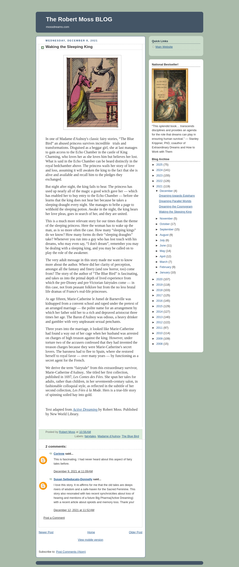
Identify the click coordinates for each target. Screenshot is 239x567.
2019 (160, 284)
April (163, 256)
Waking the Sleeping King (175, 211)
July (163, 240)
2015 (160, 306)
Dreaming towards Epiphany (177, 195)
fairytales (90, 436)
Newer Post (46, 532)
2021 (160, 186)
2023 (160, 175)
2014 (160, 311)
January (165, 272)
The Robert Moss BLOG (79, 19)
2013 (160, 317)
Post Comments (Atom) (71, 551)
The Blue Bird (130, 436)
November (167, 218)
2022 (160, 181)
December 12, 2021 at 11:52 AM (74, 510)
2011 (160, 327)
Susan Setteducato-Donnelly (73, 479)
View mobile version (90, 539)
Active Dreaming (85, 409)
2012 (160, 322)
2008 (160, 343)
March (164, 261)
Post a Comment (54, 517)
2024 (160, 170)
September (167, 229)
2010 (160, 333)
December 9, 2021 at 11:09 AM (73, 471)
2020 (160, 279)
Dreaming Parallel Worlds (175, 201)
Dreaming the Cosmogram (176, 206)
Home (91, 532)
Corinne (59, 453)
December (167, 191)
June (163, 245)
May (163, 251)
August (165, 234)
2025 (160, 164)
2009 (160, 338)
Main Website (164, 46)
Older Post (135, 532)
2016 (160, 300)
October (165, 224)
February (166, 267)
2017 (160, 295)
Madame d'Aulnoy (109, 436)
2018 (160, 290)
